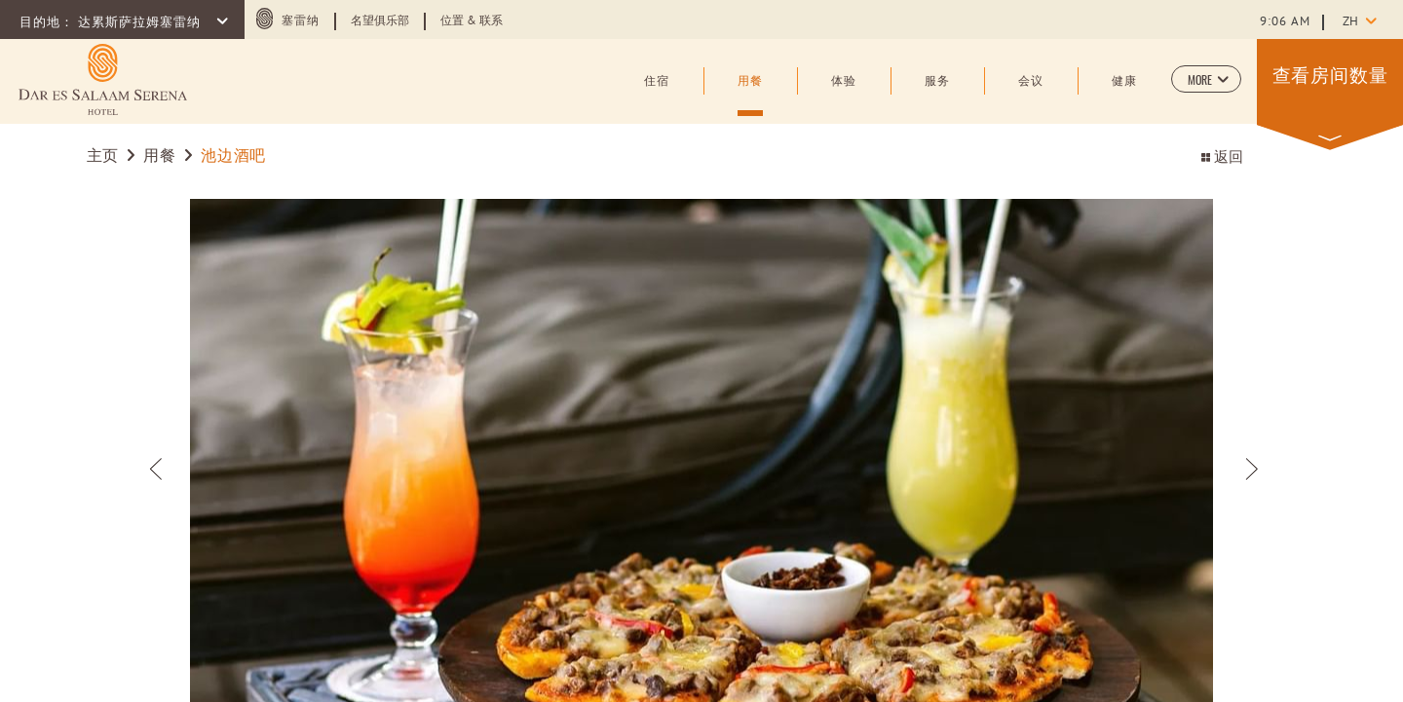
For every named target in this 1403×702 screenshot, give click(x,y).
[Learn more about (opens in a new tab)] (103, 79)
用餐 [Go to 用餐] (159, 157)
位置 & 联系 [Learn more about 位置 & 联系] (471, 21)
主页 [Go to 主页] (103, 157)
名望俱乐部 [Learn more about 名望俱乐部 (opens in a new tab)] (380, 21)
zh (1350, 22)
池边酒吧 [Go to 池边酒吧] (233, 157)
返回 (1222, 158)
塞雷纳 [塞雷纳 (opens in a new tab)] (301, 21)
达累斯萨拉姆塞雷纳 (141, 23)
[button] (1206, 79)
